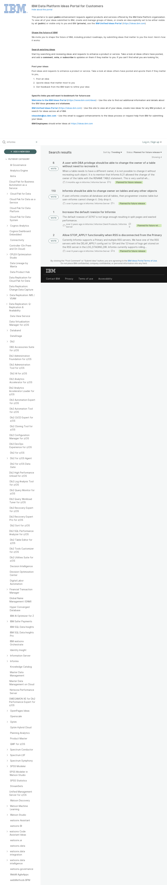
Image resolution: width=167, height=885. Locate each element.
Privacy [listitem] (69, 278)
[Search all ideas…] (21, 142)
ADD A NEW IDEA (20, 151)
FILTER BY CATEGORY (17, 159)
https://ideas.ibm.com (134, 23)
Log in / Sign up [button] (152, 142)
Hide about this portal (42, 9)
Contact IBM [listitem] (53, 278)
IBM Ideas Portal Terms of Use (142, 260)
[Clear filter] (37, 142)
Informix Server (98, 182)
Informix (86, 182)
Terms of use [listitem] (85, 278)
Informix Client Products (105, 224)
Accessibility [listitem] (105, 278)
